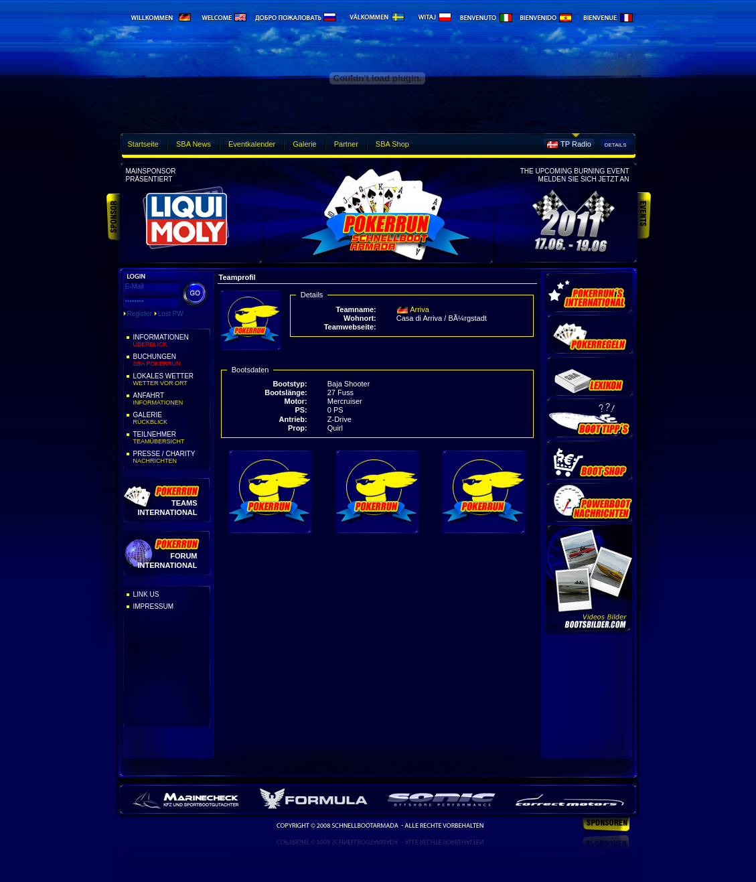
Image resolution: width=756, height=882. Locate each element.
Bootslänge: (285, 392)
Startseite (143, 144)
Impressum (153, 606)
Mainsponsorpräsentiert (151, 175)
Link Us (146, 594)
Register (139, 313)
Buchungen (170, 360)
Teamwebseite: (350, 327)
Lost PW (170, 313)
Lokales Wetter (170, 379)
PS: (301, 410)
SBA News (193, 144)
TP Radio (575, 144)
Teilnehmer (170, 438)
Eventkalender (251, 144)
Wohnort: (360, 318)
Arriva (419, 309)
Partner (346, 144)
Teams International (167, 507)
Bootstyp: (290, 384)
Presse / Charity (170, 457)
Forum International (167, 560)
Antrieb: (293, 419)
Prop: (297, 428)
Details (616, 145)
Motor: (296, 401)
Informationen (170, 341)
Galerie (304, 144)
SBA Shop (392, 144)
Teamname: (355, 309)
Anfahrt (170, 399)
